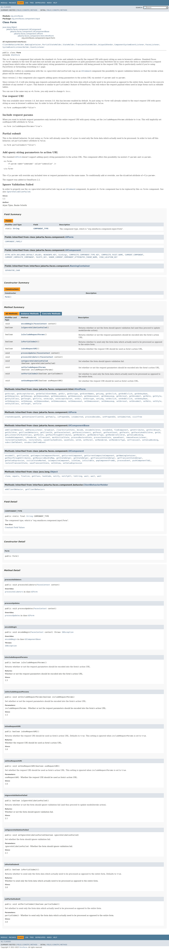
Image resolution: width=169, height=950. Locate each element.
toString (78, 476)
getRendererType (95, 435)
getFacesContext (62, 432)
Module (4, 3)
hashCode (46, 476)
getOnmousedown (41, 396)
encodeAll (10, 456)
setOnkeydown (141, 399)
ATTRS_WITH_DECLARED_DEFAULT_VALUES (23, 255)
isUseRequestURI (29, 349)
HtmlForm (15, 55)
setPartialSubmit (29, 374)
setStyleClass (12, 404)
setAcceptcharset (63, 399)
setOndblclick (126, 399)
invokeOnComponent (14, 437)
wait (86, 476)
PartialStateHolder (52, 45)
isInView (75, 461)
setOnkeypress (12, 401)
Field (19, 10)
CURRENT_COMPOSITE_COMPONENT (19, 257)
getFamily (50, 417)
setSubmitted (123, 417)
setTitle (37, 404)
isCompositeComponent (58, 461)
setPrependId (108, 417)
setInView (56, 463)
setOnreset (121, 401)
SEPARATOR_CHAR (12, 270)
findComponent (121, 430)
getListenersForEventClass (18, 435)
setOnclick (111, 399)
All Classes (6, 7)
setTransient (133, 440)
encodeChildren (92, 430)
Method (33, 10)
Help (55, 3)
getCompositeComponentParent (45, 456)
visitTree (137, 417)
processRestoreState (81, 437)
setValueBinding (150, 440)
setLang (99, 399)
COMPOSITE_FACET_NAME (112, 255)
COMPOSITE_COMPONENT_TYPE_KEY (84, 255)
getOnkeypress (12, 396)
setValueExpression (72, 463)
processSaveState (102, 437)
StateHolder (68, 45)
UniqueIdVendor (105, 45)
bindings (62, 255)
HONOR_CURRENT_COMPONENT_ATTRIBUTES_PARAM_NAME (73, 257)
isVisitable (88, 461)
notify (56, 476)
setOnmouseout (75, 401)
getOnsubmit (135, 396)
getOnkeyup (26, 396)
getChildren (11, 432)
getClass (36, 476)
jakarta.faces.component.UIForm (28, 34)
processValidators (30, 357)
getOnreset (121, 396)
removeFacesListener (136, 437)
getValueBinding (135, 435)
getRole (147, 396)
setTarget (26, 404)
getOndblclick (126, 394)
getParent (39, 435)
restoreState (34, 440)
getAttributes (137, 430)
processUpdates (28, 353)
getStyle (157, 396)
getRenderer (79, 435)
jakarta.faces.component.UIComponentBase (29, 31)
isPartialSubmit (29, 342)
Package (12, 3)
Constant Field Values (15, 527)
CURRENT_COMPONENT (134, 255)
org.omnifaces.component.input (25, 19)
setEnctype (88, 399)
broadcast (49, 430)
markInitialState (60, 437)
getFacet (97, 432)
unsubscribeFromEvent (35, 442)
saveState (69, 440)
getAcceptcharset (25, 394)
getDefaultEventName (46, 394)
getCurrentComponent (72, 456)
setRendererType (117, 440)
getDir (61, 394)
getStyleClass (12, 399)
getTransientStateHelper (103, 458)
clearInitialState (65, 430)
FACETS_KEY (41, 257)
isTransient (44, 437)
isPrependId (63, 417)
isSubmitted (77, 417)
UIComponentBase (78, 425)
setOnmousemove (58, 401)
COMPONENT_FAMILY (13, 241)
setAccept (48, 399)
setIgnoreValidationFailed (34, 361)
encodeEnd (107, 430)
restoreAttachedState (15, 440)
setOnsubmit (135, 401)
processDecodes (92, 417)
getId (157, 432)
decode (80, 430)
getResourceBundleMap (43, 458)
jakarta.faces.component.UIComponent (23, 29)
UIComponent (73, 250)
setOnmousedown (41, 401)
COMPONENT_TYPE (40, 229)
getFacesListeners (81, 432)
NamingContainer (33, 45)
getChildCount (153, 430)
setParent (88, 440)
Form (7, 297)
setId (78, 440)
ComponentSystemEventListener (129, 45)
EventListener (37, 47)
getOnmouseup (107, 396)
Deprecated (40, 3)
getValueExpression (14, 461)
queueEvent (118, 437)
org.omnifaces (16, 16)
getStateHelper (63, 458)
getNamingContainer (126, 456)
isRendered (30, 437)
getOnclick (111, 394)
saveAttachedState (52, 440)
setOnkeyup (26, 401)
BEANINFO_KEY (49, 255)
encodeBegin (27, 324)
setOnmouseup (107, 401)
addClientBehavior (14, 430)
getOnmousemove (58, 396)
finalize (25, 476)
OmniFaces (23, 947)
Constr (26, 10)
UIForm (69, 237)
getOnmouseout (75, 396)
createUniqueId (12, 417)
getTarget (26, 399)
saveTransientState (39, 463)
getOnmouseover (91, 396)
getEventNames (87, 394)
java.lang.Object (10, 27)
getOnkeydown (141, 394)
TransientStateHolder (86, 45)
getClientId (46, 432)
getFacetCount (110, 432)
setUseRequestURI (29, 381)
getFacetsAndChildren (142, 432)
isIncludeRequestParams (33, 334)
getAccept (10, 394)
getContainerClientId (33, 417)
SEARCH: (139, 8)
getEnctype (72, 394)
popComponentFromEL (105, 461)
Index (49, 3)
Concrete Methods (51, 314)
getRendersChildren (115, 435)
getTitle (37, 399)
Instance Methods (30, 314)
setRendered (101, 440)
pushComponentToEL (141, 461)
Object (54, 472)
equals (15, 476)
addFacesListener (33, 430)
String (16, 229)
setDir (78, 399)
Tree (32, 3)
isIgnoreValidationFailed (34, 327)
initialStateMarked (36, 461)
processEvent (123, 461)
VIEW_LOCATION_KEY (108, 257)
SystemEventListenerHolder (16, 47)
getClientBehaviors (28, 432)
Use (26, 3)
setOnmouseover (91, 401)
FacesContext (40, 324)
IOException (68, 632)
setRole (147, 401)
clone (7, 476)
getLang (99, 394)
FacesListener (152, 45)
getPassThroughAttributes (58, 435)
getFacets (124, 432)
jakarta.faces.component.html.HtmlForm (36, 36)
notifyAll (66, 476)
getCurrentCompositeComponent (99, 456)
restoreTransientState (16, 463)
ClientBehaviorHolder (13, 45)
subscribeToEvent (13, 442)
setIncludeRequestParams (33, 367)
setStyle (157, 401)
